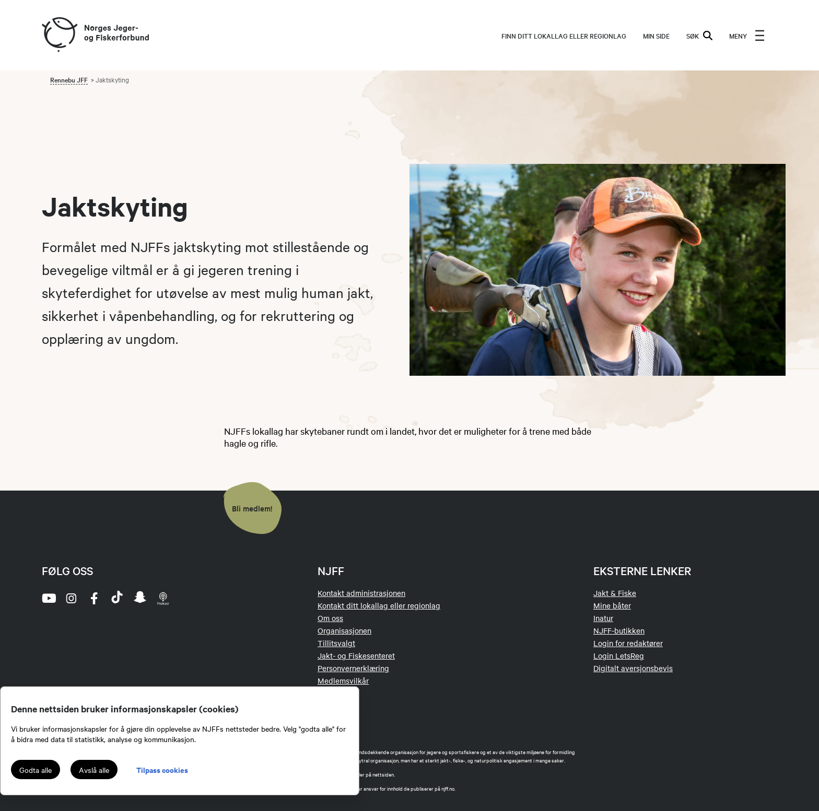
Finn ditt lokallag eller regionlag (563, 35)
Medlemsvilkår (343, 680)
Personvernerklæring (353, 668)
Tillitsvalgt (336, 643)
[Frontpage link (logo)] (59, 35)
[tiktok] (117, 598)
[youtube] (48, 598)
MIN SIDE (656, 35)
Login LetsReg (618, 655)
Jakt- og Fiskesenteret (356, 655)
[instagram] (71, 598)
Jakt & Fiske (614, 593)
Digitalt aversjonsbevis (633, 668)
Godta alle (35, 770)
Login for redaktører (628, 643)
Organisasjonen (344, 630)
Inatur (603, 618)
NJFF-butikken (619, 630)
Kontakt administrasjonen (361, 593)
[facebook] (94, 598)
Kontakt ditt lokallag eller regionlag (379, 605)
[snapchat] (140, 598)
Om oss (330, 618)
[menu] (747, 35)
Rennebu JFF (69, 79)
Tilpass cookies (162, 769)
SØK (699, 35)
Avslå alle (94, 770)
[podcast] (163, 598)
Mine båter (612, 605)
